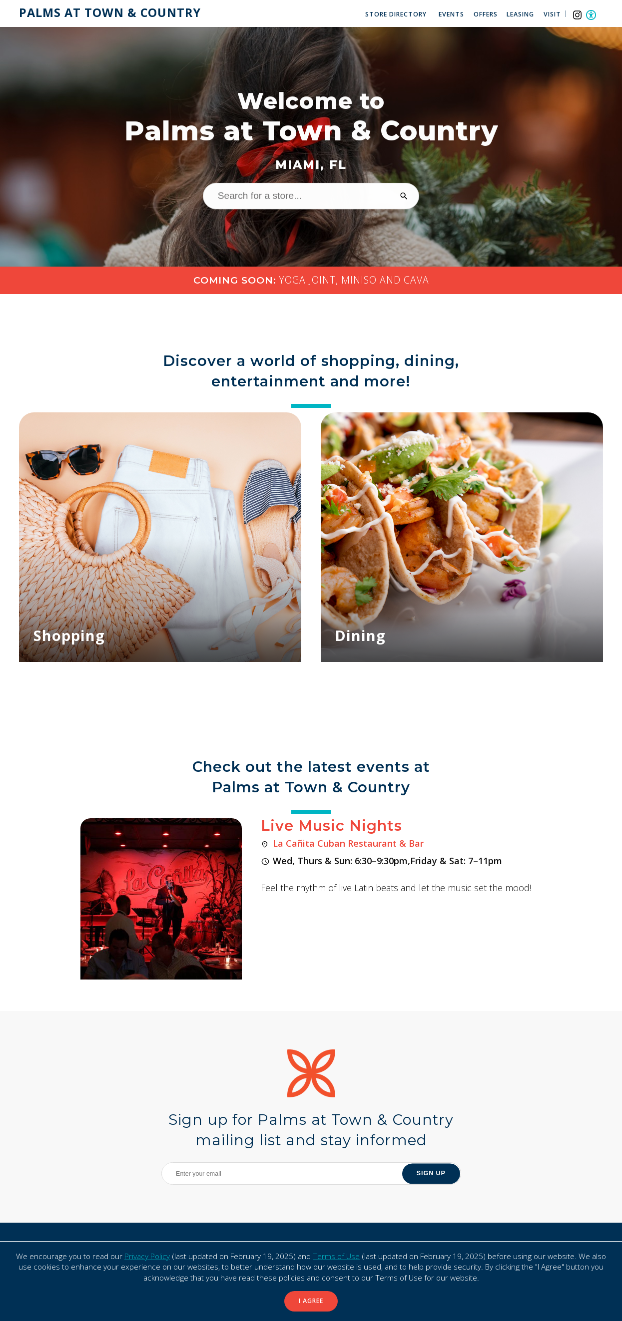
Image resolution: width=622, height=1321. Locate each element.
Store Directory (396, 14)
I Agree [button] (311, 1301)
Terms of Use (336, 1256)
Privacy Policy (147, 1256)
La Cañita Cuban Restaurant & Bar (348, 843)
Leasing (520, 14)
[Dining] (462, 537)
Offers (486, 14)
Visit (552, 14)
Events (451, 14)
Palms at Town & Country (110, 12)
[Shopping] (160, 537)
